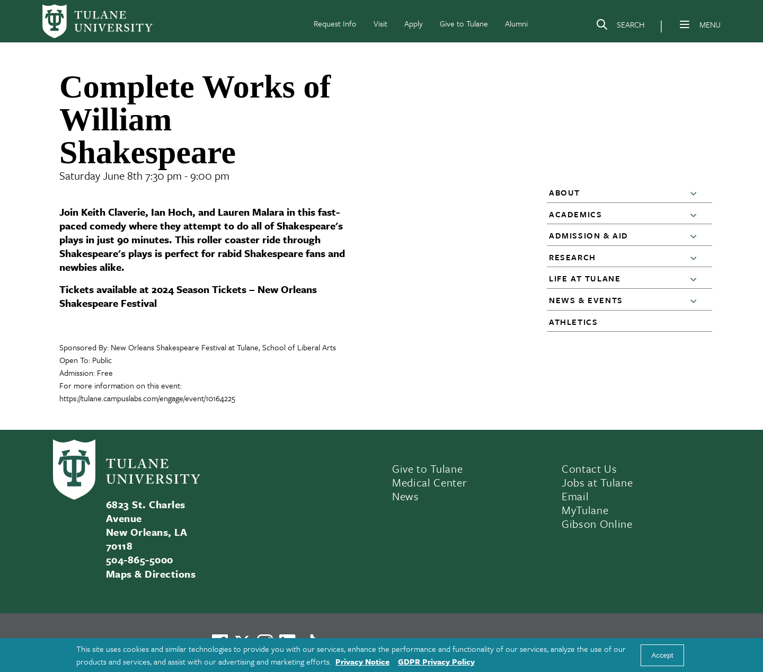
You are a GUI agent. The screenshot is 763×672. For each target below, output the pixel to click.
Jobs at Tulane (597, 482)
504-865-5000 (139, 559)
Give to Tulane (464, 23)
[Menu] (684, 24)
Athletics (573, 322)
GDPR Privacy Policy (436, 661)
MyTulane (585, 510)
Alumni (516, 23)
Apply (413, 23)
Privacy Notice (362, 661)
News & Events (586, 300)
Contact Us (589, 468)
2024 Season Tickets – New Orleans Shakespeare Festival (188, 296)
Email (575, 496)
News (405, 496)
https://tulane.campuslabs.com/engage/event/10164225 (147, 398)
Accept (662, 655)
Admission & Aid (588, 235)
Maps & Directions (151, 574)
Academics (575, 214)
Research (572, 257)
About (564, 192)
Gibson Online (597, 524)
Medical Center (429, 482)
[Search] (620, 26)
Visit (380, 23)
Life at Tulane (584, 278)
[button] (695, 192)
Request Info (335, 23)
